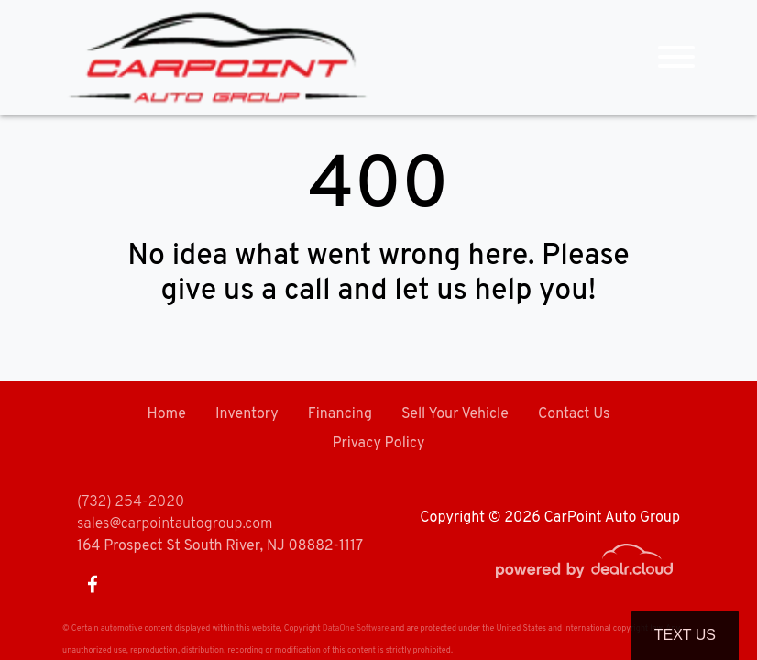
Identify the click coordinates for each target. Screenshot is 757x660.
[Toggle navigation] (676, 57)
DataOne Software (356, 628)
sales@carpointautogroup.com (174, 524)
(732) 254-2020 (130, 502)
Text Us (685, 635)
